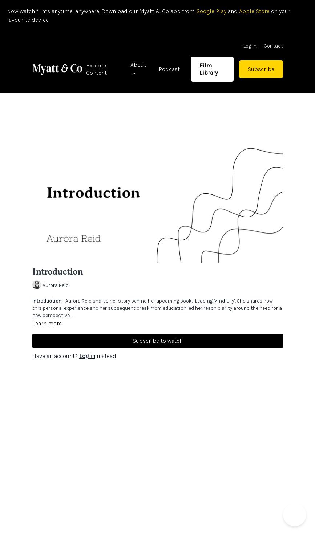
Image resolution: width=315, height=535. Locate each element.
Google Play (210, 11)
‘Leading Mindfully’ (214, 301)
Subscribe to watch (158, 340)
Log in (250, 46)
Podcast (169, 69)
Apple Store (254, 11)
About (138, 68)
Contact (273, 46)
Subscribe (261, 69)
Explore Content (96, 69)
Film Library (208, 69)
